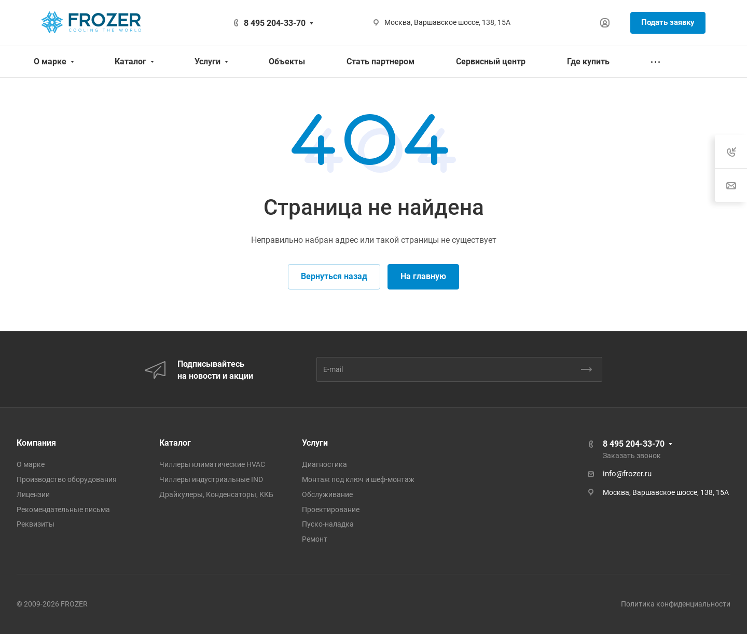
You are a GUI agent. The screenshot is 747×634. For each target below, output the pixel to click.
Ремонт (314, 539)
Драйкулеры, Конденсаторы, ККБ (216, 494)
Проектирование (330, 509)
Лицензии (33, 494)
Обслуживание (327, 494)
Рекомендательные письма (63, 509)
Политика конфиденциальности (675, 604)
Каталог (175, 443)
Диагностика (324, 464)
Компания (36, 443)
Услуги (315, 443)
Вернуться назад (334, 276)
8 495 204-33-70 (275, 23)
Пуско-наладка (328, 524)
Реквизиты (35, 524)
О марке (31, 464)
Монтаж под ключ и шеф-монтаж (358, 479)
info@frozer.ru (627, 473)
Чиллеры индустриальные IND (211, 479)
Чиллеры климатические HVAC (212, 464)
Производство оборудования (67, 479)
